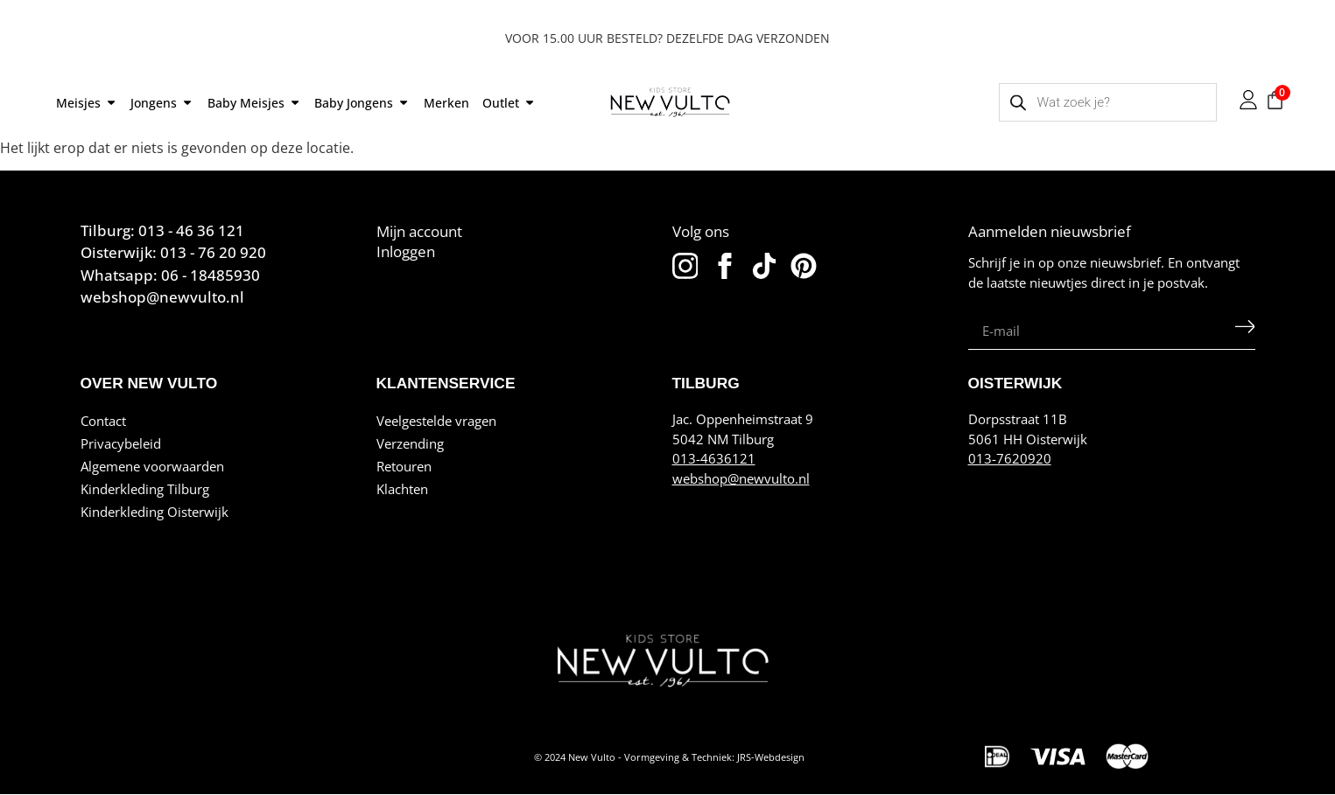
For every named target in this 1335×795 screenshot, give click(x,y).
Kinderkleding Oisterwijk (154, 511)
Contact (103, 420)
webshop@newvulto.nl (741, 478)
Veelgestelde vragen (436, 420)
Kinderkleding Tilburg (145, 489)
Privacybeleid (121, 443)
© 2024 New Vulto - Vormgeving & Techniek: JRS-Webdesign (669, 757)
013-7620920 (1009, 458)
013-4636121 (713, 458)
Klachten (402, 489)
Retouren (404, 466)
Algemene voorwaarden (152, 466)
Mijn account (419, 230)
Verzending (410, 443)
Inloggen (405, 251)
